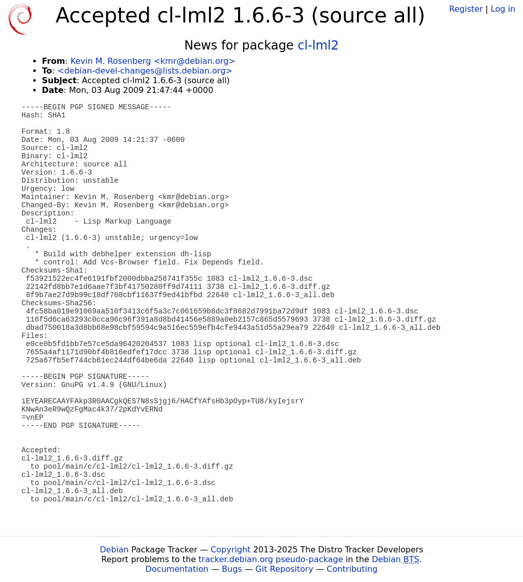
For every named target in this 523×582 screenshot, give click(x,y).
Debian (114, 549)
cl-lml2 (318, 45)
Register (466, 9)
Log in (503, 9)
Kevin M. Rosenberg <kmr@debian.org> (152, 61)
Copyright (230, 549)
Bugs (232, 569)
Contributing (352, 569)
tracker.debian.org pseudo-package (271, 559)
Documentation (177, 569)
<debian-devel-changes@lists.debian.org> (144, 71)
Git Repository (284, 569)
